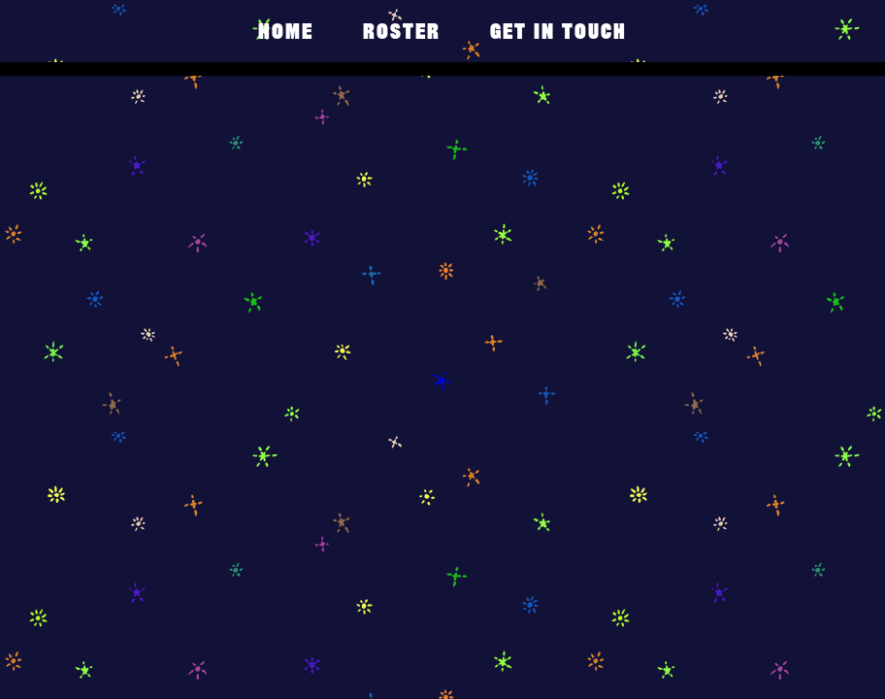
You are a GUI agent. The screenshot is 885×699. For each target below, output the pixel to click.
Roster (402, 30)
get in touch (558, 30)
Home (285, 30)
